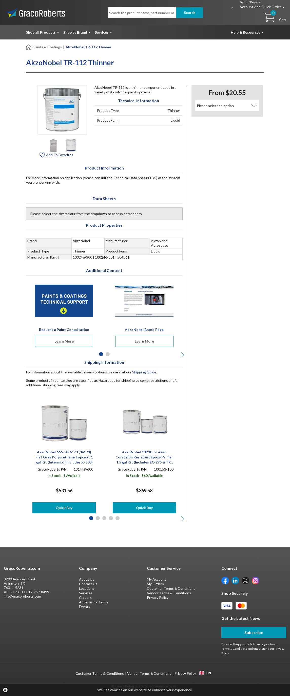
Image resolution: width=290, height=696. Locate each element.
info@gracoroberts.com (22, 596)
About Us (86, 579)
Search (189, 12)
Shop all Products (41, 32)
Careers (85, 597)
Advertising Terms (93, 602)
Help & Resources (245, 32)
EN (205, 673)
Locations (86, 588)
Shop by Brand (75, 32)
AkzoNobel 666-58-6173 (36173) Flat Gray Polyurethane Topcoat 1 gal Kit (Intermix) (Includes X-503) (64, 457)
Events (84, 606)
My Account (156, 579)
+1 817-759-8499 (35, 592)
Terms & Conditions (234, 648)
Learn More (64, 341)
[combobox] (205, 673)
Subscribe (253, 632)
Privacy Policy (157, 597)
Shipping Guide (144, 372)
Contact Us (88, 584)
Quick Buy (64, 507)
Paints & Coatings (47, 47)
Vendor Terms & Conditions (169, 593)
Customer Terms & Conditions (171, 588)
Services (102, 32)
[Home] (29, 47)
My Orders (155, 584)
